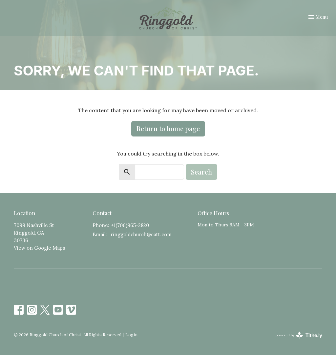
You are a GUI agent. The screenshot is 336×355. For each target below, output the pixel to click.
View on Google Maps (39, 248)
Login (131, 335)
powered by (299, 335)
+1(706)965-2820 (130, 225)
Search (201, 171)
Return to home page (168, 128)
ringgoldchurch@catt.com (141, 234)
